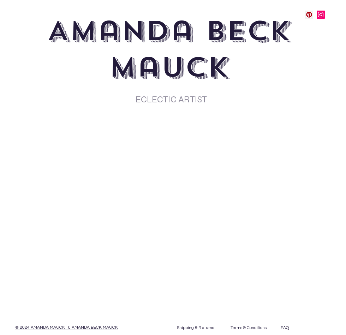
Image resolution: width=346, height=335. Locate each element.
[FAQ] (285, 328)
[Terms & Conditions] (248, 328)
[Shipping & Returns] (195, 328)
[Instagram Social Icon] (321, 15)
